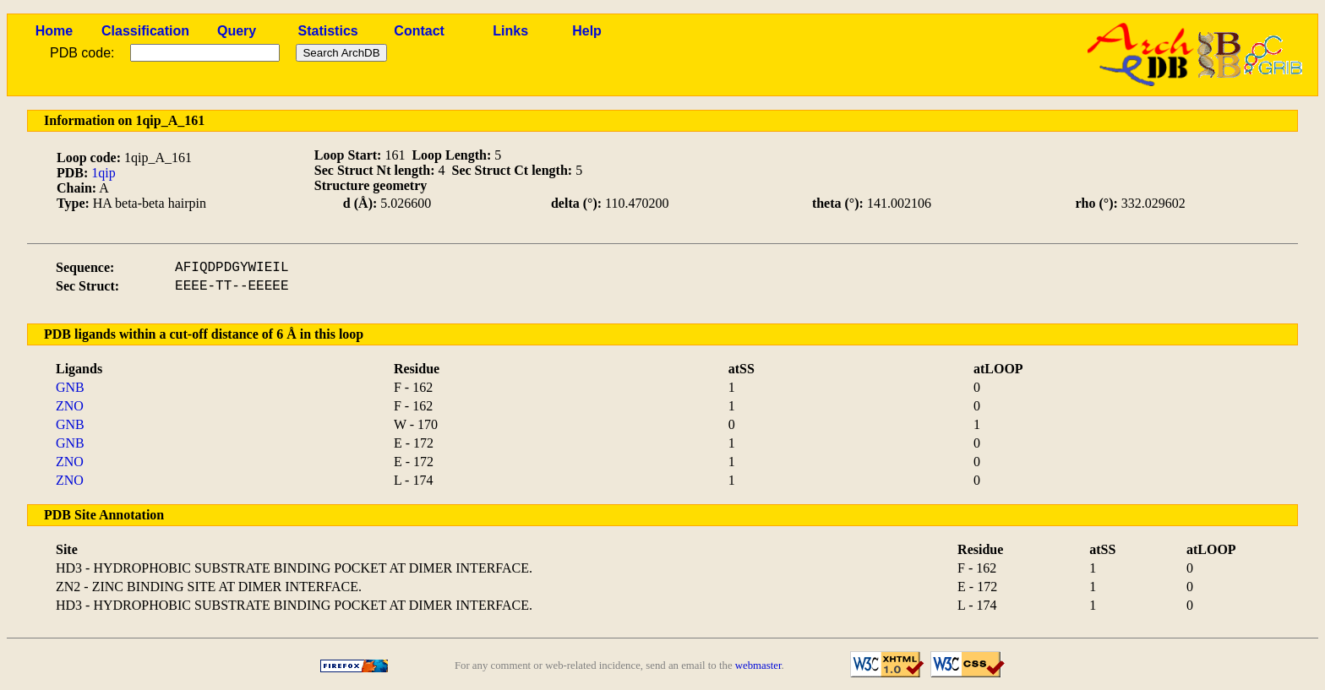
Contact (419, 31)
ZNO (70, 406)
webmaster (758, 665)
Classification (145, 31)
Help (587, 31)
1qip (103, 173)
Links (510, 31)
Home (54, 31)
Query (236, 31)
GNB (70, 387)
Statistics (328, 31)
